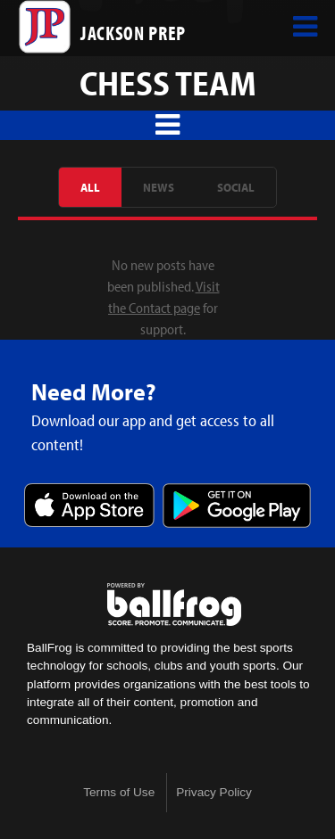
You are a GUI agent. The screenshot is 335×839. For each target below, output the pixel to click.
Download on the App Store (89, 507)
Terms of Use (119, 792)
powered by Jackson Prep (174, 604)
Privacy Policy (214, 792)
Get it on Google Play (237, 507)
